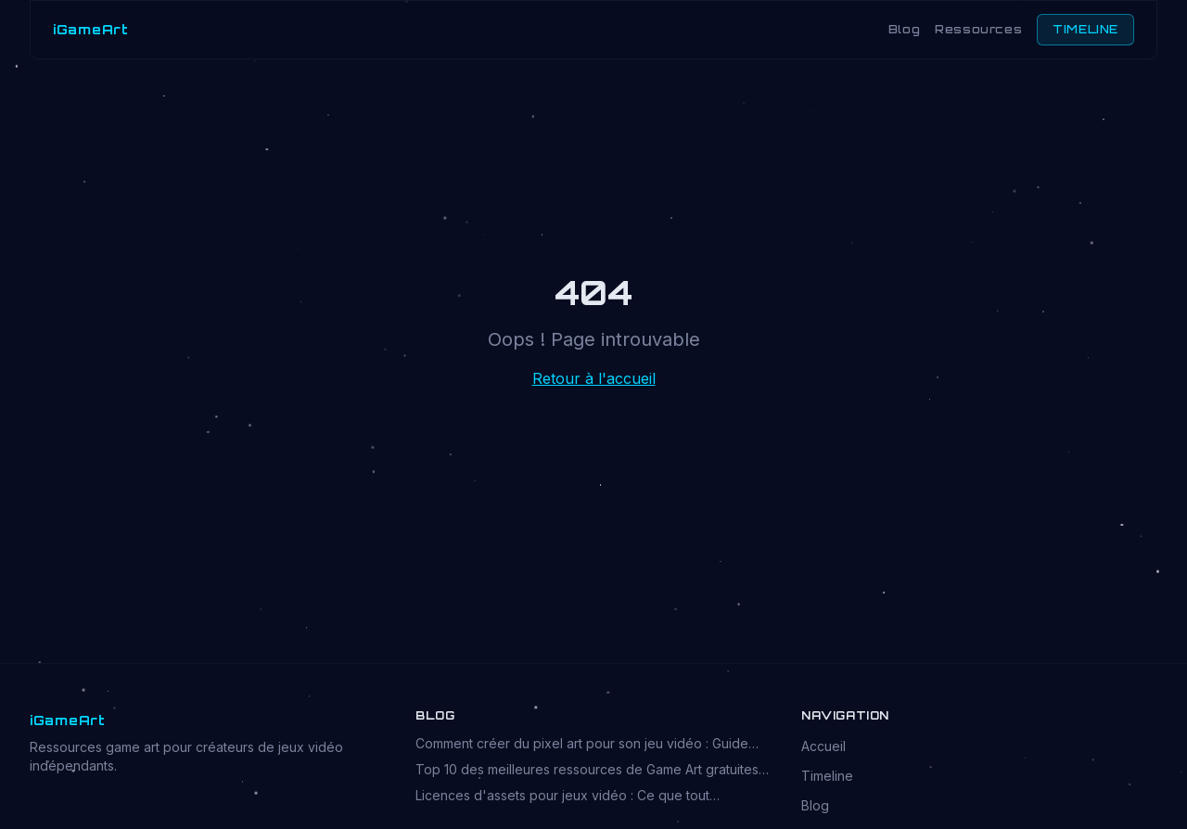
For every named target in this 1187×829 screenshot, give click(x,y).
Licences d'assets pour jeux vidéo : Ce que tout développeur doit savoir (562, 796)
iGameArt (91, 29)
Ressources (978, 29)
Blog (904, 29)
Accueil (823, 746)
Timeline (827, 776)
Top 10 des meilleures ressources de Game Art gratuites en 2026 (587, 770)
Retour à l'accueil (594, 378)
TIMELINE (1085, 29)
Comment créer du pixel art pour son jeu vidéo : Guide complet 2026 (581, 744)
